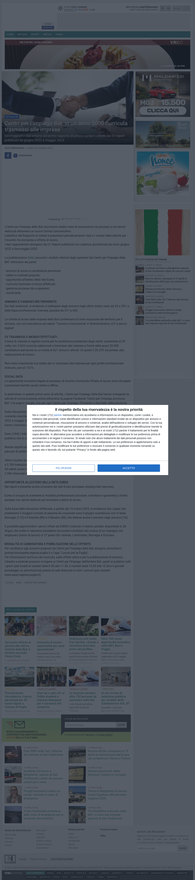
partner (58, 415)
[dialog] (97, 440)
